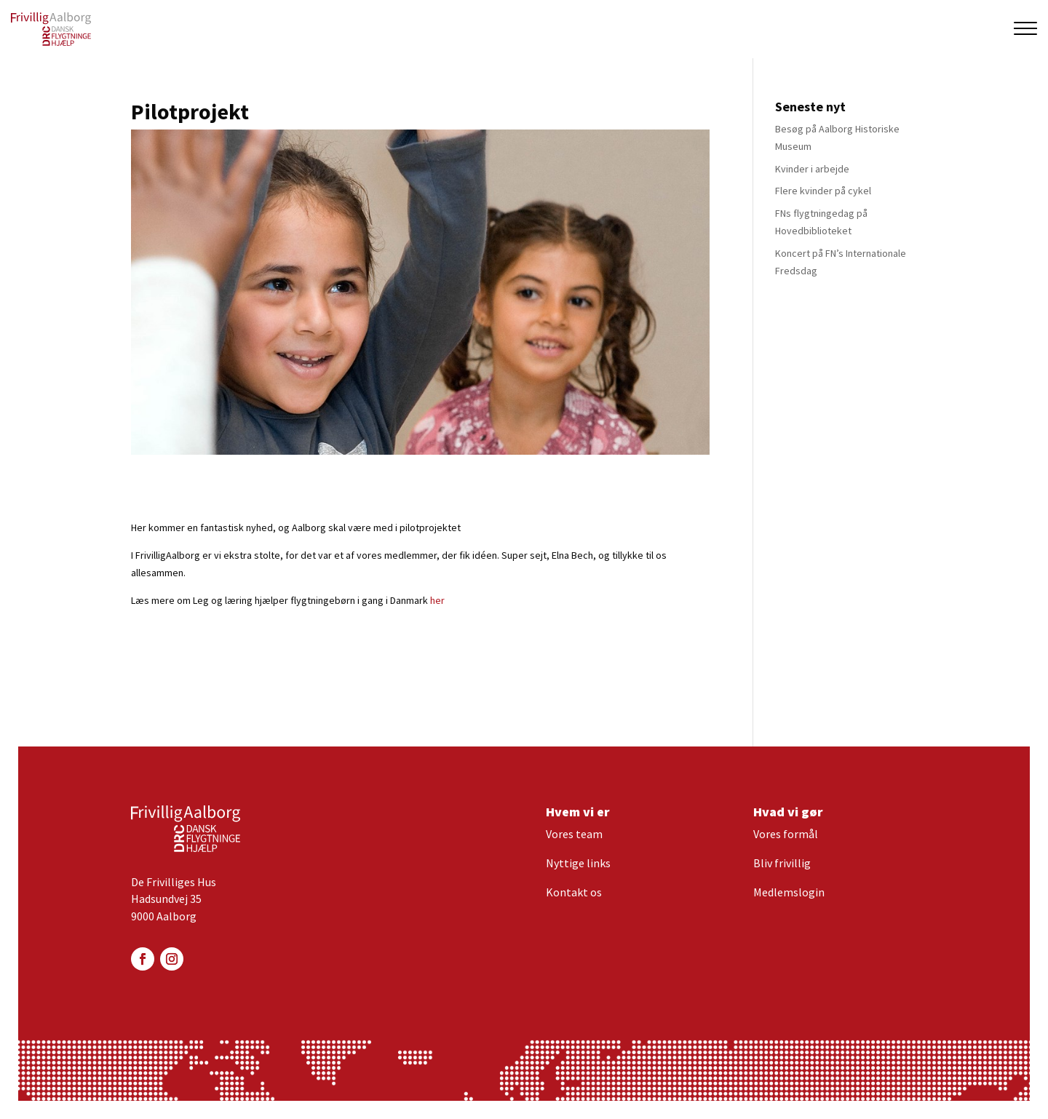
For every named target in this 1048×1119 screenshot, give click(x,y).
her (437, 600)
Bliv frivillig (782, 863)
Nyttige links (578, 863)
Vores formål (785, 834)
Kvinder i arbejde (812, 168)
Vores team (574, 834)
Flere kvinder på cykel (823, 190)
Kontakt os (574, 892)
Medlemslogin (789, 892)
